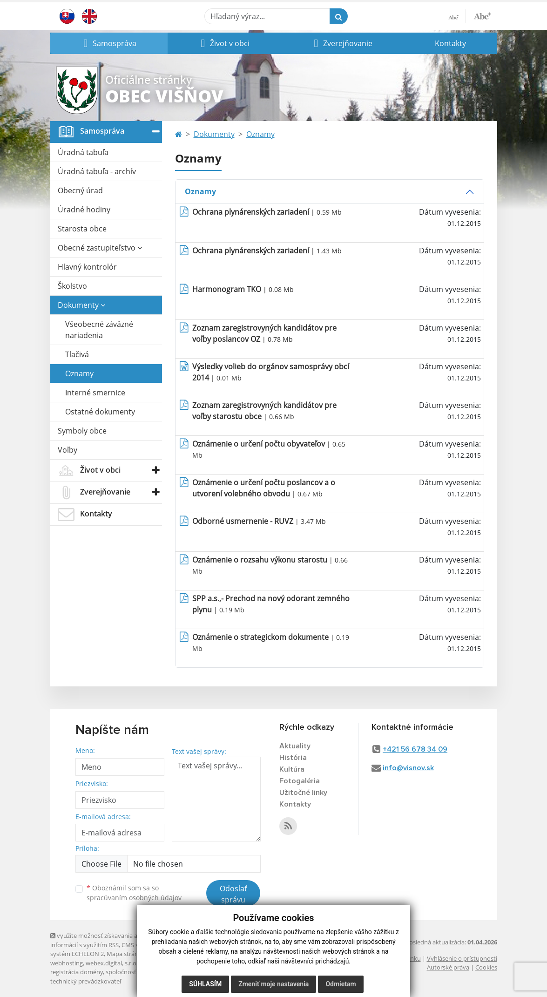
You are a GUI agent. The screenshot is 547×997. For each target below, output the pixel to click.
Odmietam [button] (340, 984)
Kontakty (450, 43)
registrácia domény (76, 972)
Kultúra (291, 769)
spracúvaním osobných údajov (134, 897)
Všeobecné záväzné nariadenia (99, 329)
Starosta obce (82, 229)
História (293, 757)
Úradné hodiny (84, 209)
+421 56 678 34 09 (415, 749)
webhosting (66, 963)
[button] (109, 43)
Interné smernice (95, 392)
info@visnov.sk (408, 768)
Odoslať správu (233, 894)
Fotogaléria (299, 781)
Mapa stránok (126, 954)
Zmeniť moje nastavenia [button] (273, 984)
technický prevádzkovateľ (85, 981)
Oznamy (79, 373)
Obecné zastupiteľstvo (100, 248)
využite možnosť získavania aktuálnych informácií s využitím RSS (107, 940)
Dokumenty (81, 305)
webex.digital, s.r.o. (112, 963)
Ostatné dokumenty (100, 412)
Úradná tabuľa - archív (97, 171)
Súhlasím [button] (205, 984)
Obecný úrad (80, 190)
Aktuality (295, 746)
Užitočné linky (303, 792)
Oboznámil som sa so (134, 892)
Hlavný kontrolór (87, 267)
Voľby (67, 450)
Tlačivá (77, 354)
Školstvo (72, 286)
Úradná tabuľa (83, 152)
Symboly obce (82, 431)
